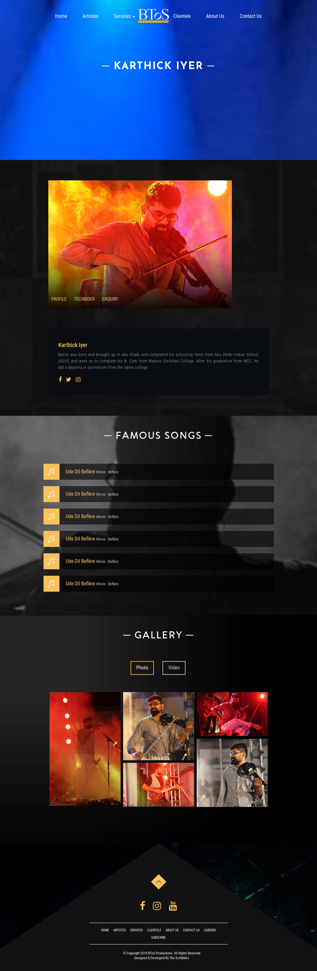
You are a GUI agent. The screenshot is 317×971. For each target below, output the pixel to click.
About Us (215, 16)
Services (124, 16)
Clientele (182, 16)
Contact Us (251, 16)
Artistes (91, 16)
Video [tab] (174, 668)
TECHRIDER (84, 299)
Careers (210, 930)
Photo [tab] (142, 668)
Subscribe (158, 937)
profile (59, 299)
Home (61, 16)
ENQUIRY (110, 299)
